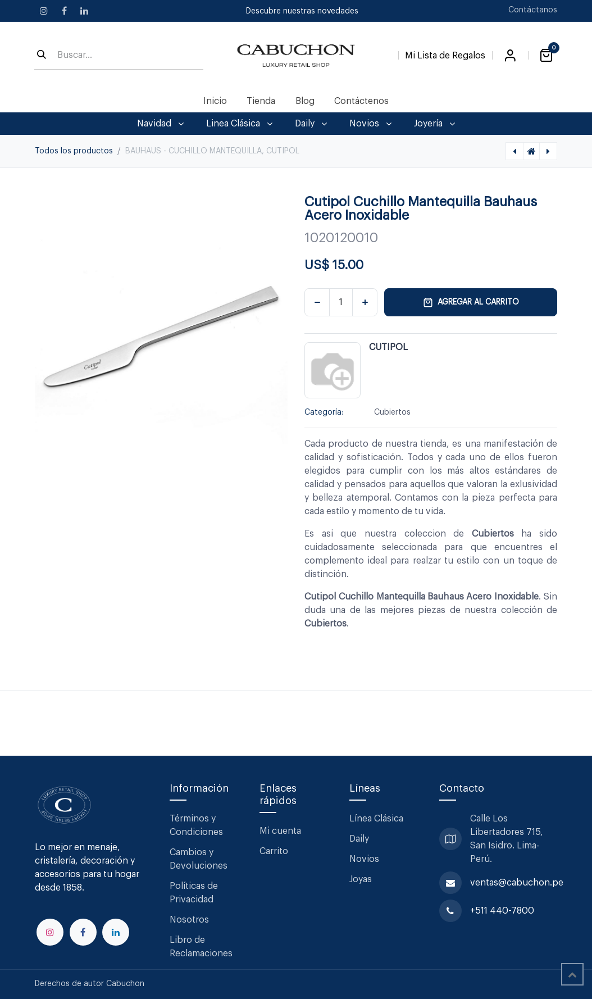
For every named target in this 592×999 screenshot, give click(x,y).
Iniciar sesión (510, 55)
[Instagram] (44, 11)
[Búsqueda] (41, 56)
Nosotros (189, 919)
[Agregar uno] (365, 302)
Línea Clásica (376, 818)
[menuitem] (215, 101)
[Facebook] (64, 11)
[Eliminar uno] (317, 302)
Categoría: (323, 412)
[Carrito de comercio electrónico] (546, 55)
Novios (364, 859)
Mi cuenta (280, 831)
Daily (359, 838)
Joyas (360, 879)
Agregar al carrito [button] (471, 302)
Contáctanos (532, 10)
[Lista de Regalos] (445, 53)
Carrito (273, 851)
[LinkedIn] (84, 11)
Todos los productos (74, 151)
